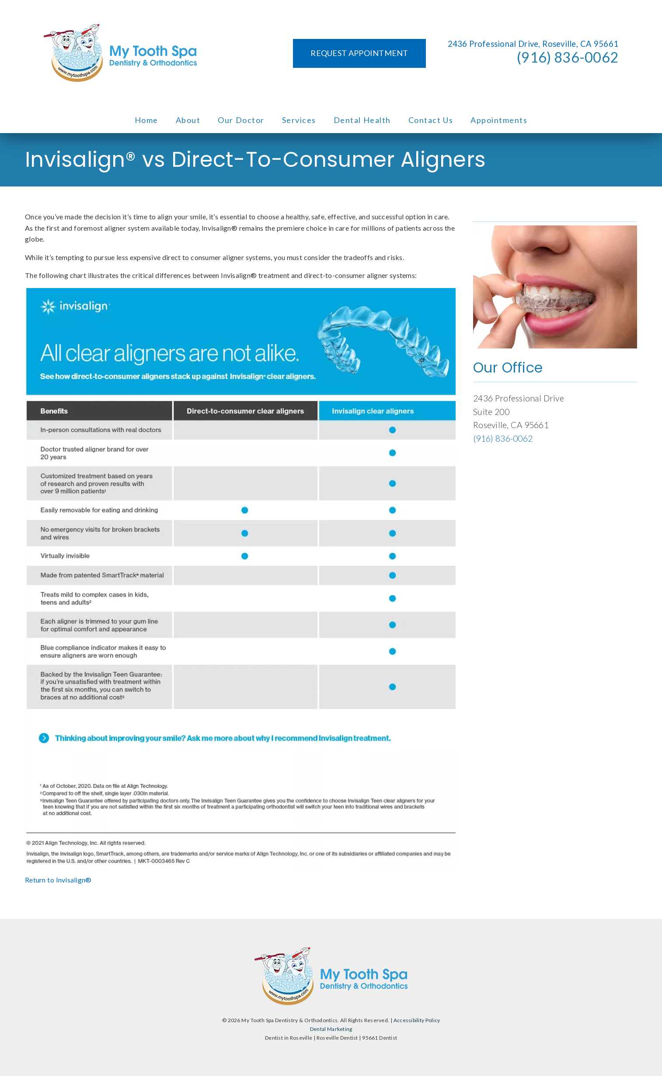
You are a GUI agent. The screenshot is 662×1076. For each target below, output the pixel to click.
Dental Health (362, 120)
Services (299, 120)
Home (146, 120)
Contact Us (430, 120)
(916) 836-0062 (567, 57)
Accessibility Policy (417, 1020)
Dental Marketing (331, 1029)
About (188, 120)
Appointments (498, 120)
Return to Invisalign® (58, 880)
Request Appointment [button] (359, 53)
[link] (120, 53)
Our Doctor (241, 120)
